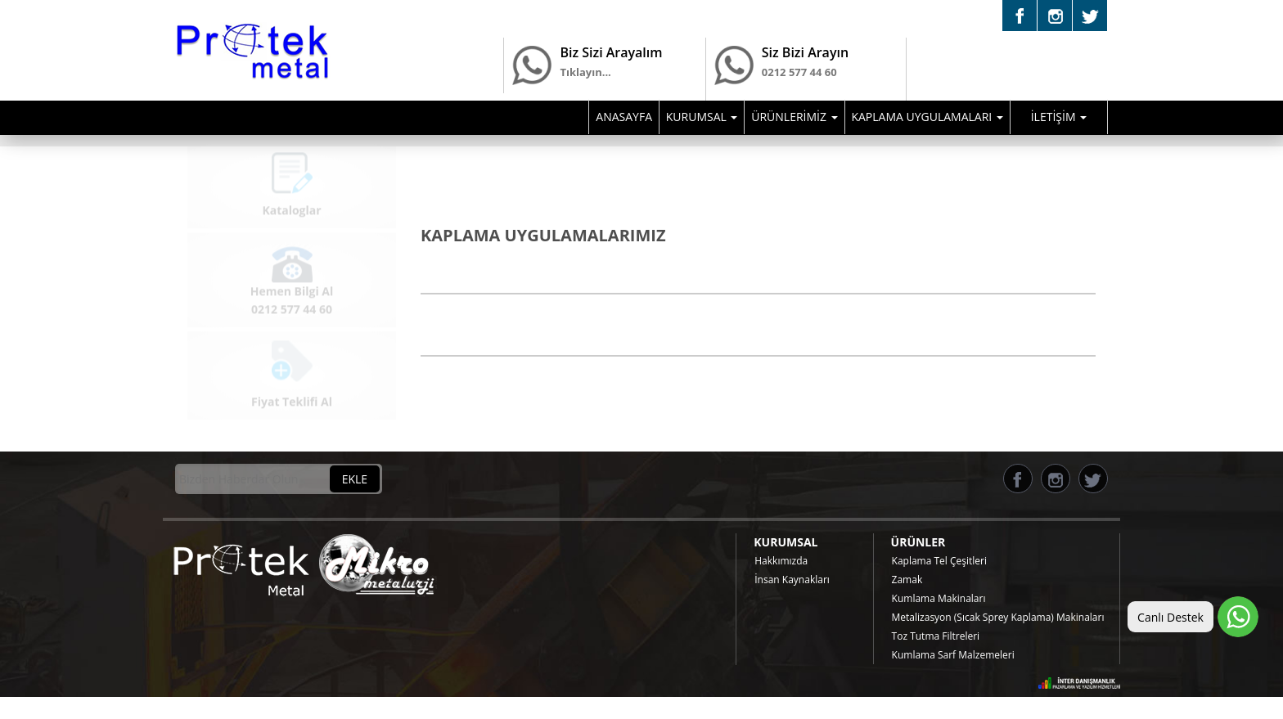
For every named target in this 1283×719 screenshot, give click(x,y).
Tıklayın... (585, 72)
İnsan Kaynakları (792, 579)
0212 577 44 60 (799, 83)
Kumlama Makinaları (939, 598)
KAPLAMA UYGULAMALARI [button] (926, 116)
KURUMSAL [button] (702, 116)
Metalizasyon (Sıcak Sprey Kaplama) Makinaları (998, 617)
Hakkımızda (781, 561)
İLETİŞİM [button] (1059, 116)
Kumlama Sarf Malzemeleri (953, 655)
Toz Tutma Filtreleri (936, 636)
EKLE (354, 479)
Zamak (907, 579)
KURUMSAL (785, 542)
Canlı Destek (1170, 617)
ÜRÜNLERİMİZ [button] (794, 116)
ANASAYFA (624, 116)
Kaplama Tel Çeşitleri (939, 561)
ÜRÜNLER (918, 542)
